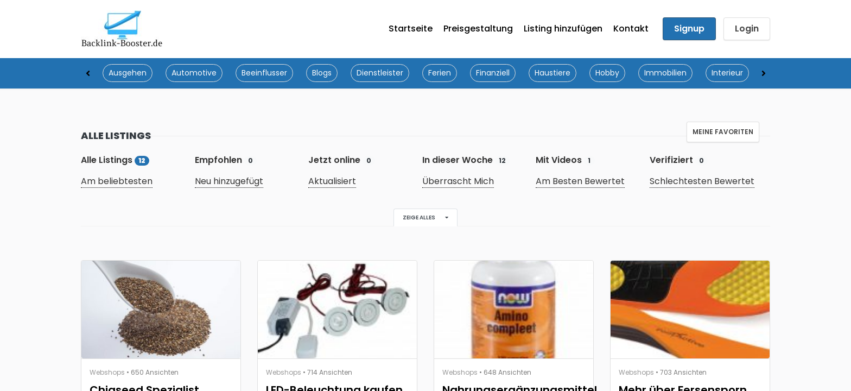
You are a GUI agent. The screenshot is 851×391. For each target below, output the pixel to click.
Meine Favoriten (723, 132)
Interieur (727, 73)
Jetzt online (341, 160)
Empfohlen (226, 160)
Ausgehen (128, 73)
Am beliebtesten (117, 181)
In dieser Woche (466, 160)
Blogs (322, 73)
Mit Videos (565, 160)
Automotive (194, 73)
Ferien (439, 73)
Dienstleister (380, 73)
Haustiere (552, 73)
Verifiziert (679, 160)
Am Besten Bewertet (580, 181)
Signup (689, 29)
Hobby (607, 73)
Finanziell (493, 73)
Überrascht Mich (458, 181)
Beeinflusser (264, 73)
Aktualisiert (332, 181)
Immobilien (665, 73)
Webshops (107, 372)
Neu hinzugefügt (229, 181)
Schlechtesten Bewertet (702, 181)
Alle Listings (115, 160)
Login (747, 29)
